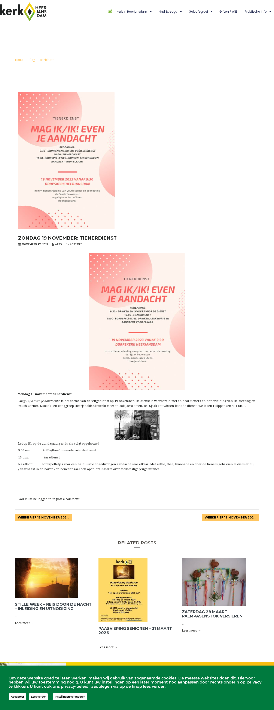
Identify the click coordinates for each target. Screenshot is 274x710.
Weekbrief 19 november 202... (230, 517)
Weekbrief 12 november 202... (43, 517)
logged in (45, 499)
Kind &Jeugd (170, 11)
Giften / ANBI (228, 11)
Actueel (76, 244)
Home (19, 60)
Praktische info (258, 11)
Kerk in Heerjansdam (134, 11)
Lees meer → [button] (24, 623)
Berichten (47, 60)
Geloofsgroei (201, 11)
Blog (31, 60)
